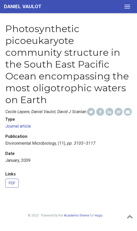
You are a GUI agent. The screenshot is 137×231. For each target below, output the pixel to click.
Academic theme (76, 215)
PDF (12, 183)
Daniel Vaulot (23, 6)
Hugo (98, 215)
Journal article (18, 126)
